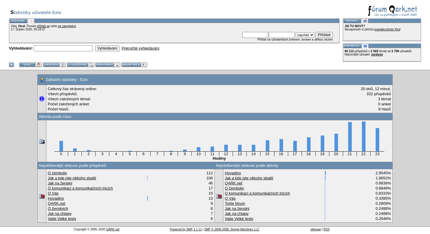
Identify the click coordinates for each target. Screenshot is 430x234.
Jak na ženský (60, 183)
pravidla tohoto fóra (387, 29)
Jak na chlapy (60, 213)
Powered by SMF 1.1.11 (186, 229)
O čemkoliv (57, 173)
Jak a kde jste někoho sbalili (72, 178)
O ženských (58, 208)
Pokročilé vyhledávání (140, 48)
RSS (326, 229)
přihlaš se (43, 26)
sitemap (316, 229)
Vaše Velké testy (62, 218)
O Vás (53, 193)
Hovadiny (56, 198)
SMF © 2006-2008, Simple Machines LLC (231, 229)
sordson (377, 54)
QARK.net (56, 203)
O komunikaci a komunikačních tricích (80, 188)
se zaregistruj (67, 26)
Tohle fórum (235, 203)
